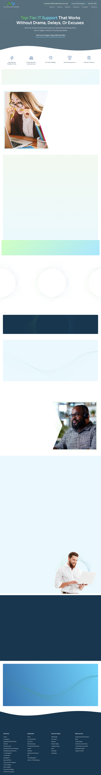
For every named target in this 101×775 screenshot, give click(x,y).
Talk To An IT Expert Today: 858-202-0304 (50, 35)
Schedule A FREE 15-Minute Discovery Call (56, 3)
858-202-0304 (92, 3)
